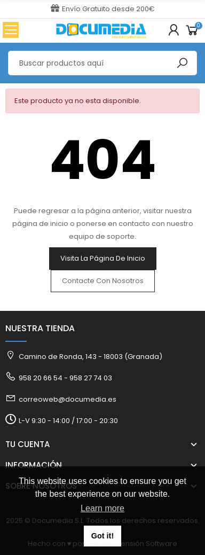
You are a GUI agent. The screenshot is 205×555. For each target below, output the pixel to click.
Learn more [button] (102, 508)
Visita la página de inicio (102, 258)
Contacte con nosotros (103, 281)
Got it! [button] (102, 535)
